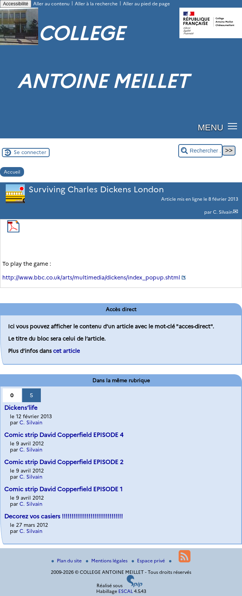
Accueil (12, 172)
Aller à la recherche (96, 3)
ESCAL (125, 591)
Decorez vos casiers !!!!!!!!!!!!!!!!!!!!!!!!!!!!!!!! (63, 516)
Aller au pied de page (146, 3)
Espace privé (149, 561)
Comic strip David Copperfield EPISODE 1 (63, 489)
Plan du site (67, 561)
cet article (66, 351)
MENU (210, 127)
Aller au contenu (51, 3)
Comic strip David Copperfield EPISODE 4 (63, 434)
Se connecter (30, 152)
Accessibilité (15, 3)
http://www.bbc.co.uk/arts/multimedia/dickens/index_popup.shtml (91, 277)
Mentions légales (107, 561)
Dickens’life (20, 407)
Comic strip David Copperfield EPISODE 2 (63, 462)
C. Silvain (222, 212)
